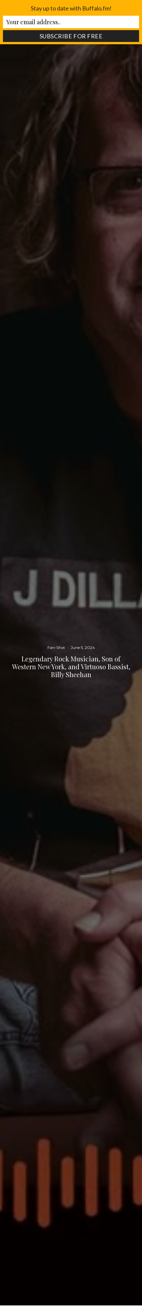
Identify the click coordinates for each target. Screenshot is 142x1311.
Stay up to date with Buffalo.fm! (71, 8)
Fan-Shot (56, 647)
